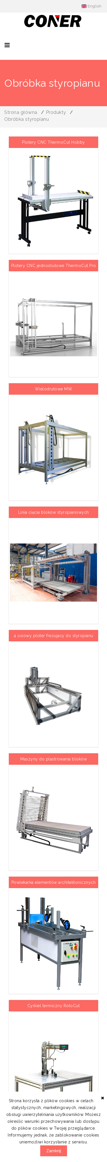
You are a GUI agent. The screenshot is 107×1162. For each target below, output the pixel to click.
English (91, 6)
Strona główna (20, 112)
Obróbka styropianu (26, 119)
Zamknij (53, 1151)
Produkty (56, 112)
